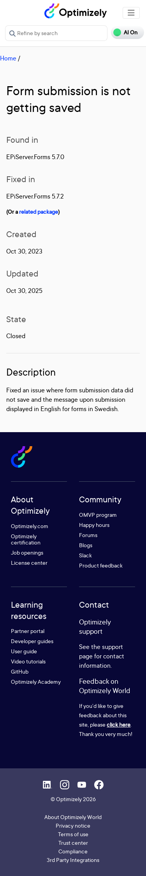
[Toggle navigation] (131, 13)
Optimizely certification (25, 539)
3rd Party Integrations (73, 860)
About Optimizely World (73, 817)
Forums (88, 535)
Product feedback (101, 565)
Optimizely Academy (36, 681)
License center (29, 562)
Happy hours (94, 524)
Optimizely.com (29, 526)
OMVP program (98, 514)
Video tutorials (28, 661)
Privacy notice (73, 825)
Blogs (85, 545)
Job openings (27, 552)
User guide (24, 651)
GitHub (19, 671)
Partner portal (27, 631)
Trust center (73, 842)
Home (8, 58)
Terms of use (73, 834)
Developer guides (32, 641)
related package (38, 211)
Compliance (73, 851)
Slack (85, 555)
